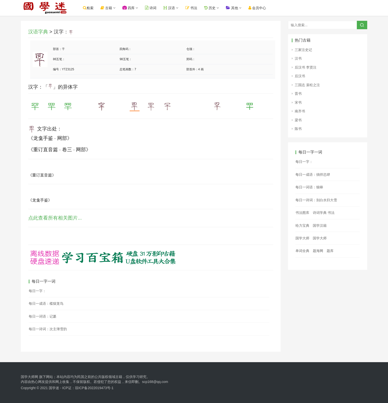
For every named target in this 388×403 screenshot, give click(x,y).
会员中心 (258, 8)
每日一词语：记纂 (42, 316)
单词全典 (302, 251)
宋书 (298, 102)
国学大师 (302, 238)
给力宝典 (302, 225)
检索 (89, 8)
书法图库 (302, 213)
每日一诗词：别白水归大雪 (316, 200)
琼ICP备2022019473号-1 (94, 388)
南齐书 (300, 111)
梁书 (298, 120)
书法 (192, 8)
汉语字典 (38, 31)
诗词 (151, 8)
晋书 (298, 94)
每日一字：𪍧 (37, 291)
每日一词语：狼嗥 (309, 187)
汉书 (298, 58)
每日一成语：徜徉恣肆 (312, 174)
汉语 (170, 8)
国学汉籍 (320, 225)
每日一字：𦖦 (304, 162)
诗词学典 (320, 213)
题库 (330, 251)
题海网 (318, 251)
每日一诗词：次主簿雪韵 (48, 329)
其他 (233, 8)
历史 (211, 8)
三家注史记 (303, 50)
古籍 (107, 8)
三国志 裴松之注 (307, 85)
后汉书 (300, 76)
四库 (129, 8)
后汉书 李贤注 (305, 67)
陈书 (298, 129)
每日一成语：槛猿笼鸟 (46, 303)
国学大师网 (29, 377)
